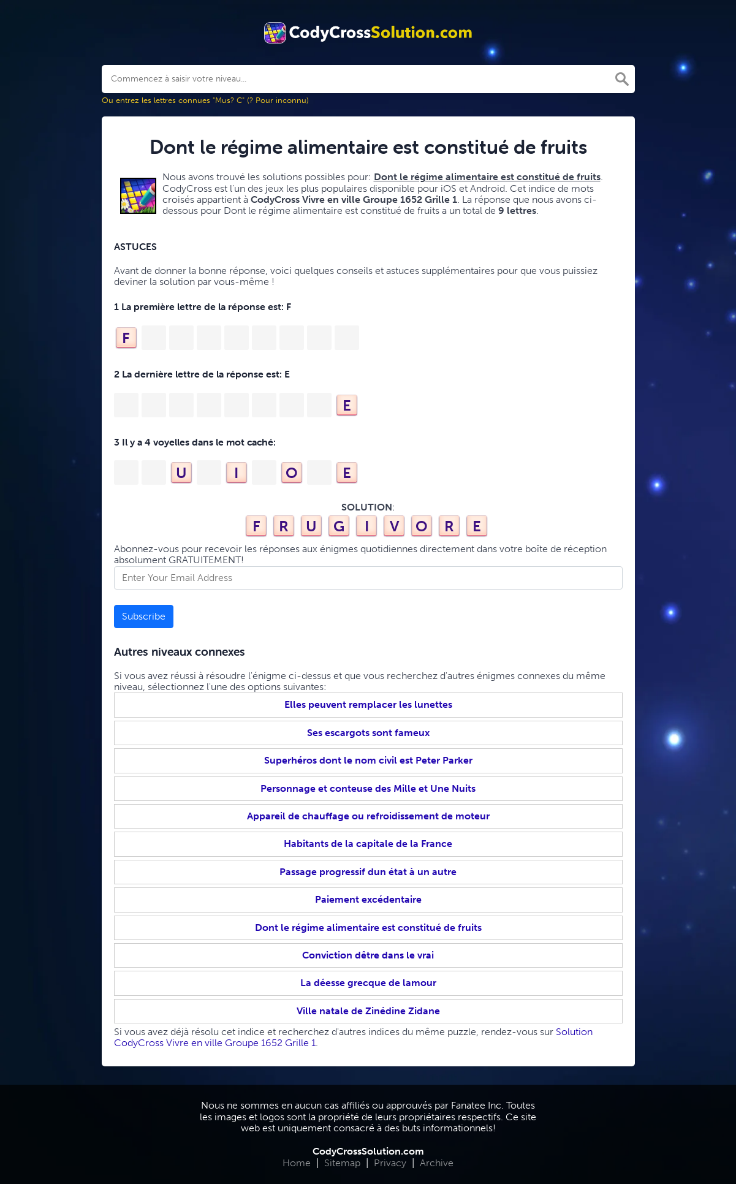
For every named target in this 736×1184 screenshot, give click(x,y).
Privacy (390, 1163)
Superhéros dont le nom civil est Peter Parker (368, 760)
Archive (436, 1163)
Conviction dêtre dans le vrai (368, 955)
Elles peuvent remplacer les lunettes (368, 704)
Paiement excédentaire (368, 899)
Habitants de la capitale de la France (368, 843)
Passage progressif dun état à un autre (368, 872)
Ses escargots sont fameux (368, 732)
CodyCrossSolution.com (368, 1151)
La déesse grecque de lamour (368, 983)
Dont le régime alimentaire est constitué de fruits (368, 927)
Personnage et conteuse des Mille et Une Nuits (368, 788)
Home (297, 1163)
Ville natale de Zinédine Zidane (368, 1011)
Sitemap (342, 1163)
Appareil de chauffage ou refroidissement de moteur (368, 816)
